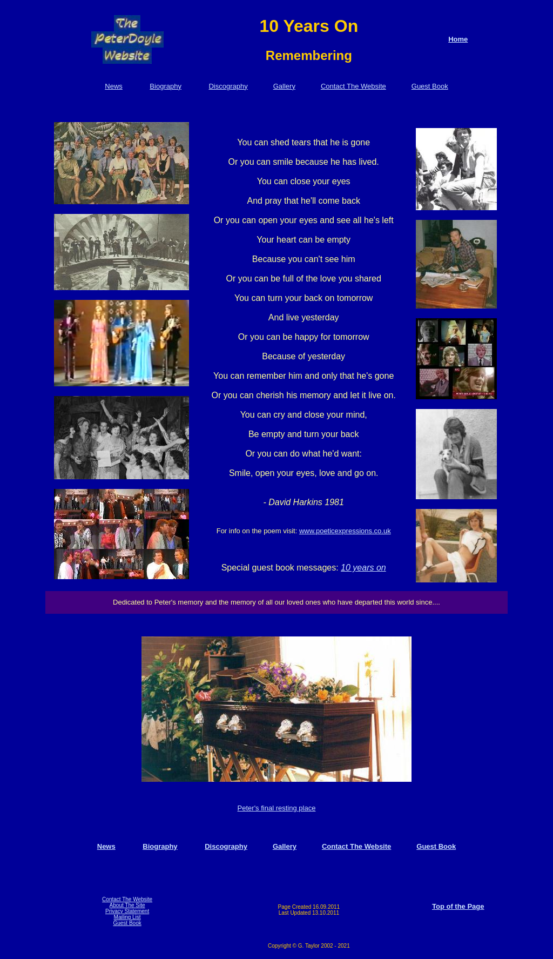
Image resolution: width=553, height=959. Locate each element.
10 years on (363, 567)
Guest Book (430, 86)
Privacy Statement (127, 911)
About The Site (127, 905)
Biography (165, 86)
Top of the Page (458, 906)
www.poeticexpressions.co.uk (345, 531)
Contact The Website (353, 86)
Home (458, 39)
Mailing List (127, 917)
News (114, 86)
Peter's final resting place (277, 808)
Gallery (284, 86)
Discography (227, 86)
